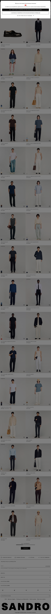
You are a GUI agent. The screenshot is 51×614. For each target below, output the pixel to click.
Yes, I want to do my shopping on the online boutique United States (25, 9)
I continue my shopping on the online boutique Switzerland (25, 12)
